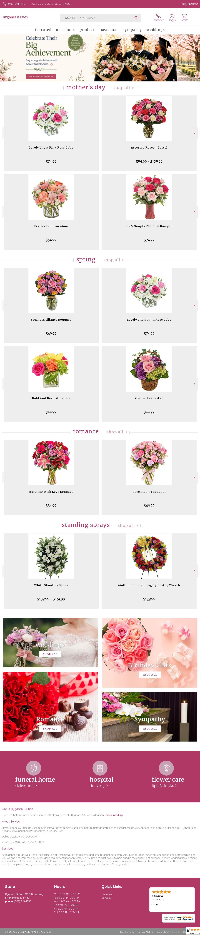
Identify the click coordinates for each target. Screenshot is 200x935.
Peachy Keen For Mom (51, 226)
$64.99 (51, 240)
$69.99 (51, 333)
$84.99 (51, 505)
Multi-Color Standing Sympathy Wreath (149, 585)
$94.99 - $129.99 (149, 161)
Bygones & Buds (15, 17)
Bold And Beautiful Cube (51, 398)
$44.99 (51, 412)
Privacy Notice (145, 931)
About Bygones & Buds (17, 809)
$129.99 (149, 599)
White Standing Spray (51, 585)
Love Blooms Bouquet (149, 491)
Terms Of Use (127, 931)
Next (194, 133)
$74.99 (51, 161)
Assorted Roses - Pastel (149, 147)
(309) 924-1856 (16, 3)
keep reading (114, 815)
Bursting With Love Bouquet (51, 491)
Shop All (121, 87)
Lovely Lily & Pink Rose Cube (51, 147)
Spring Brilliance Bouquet (51, 319)
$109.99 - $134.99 (51, 599)
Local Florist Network (168, 931)
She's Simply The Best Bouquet (149, 226)
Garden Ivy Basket (149, 398)
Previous (5, 133)
